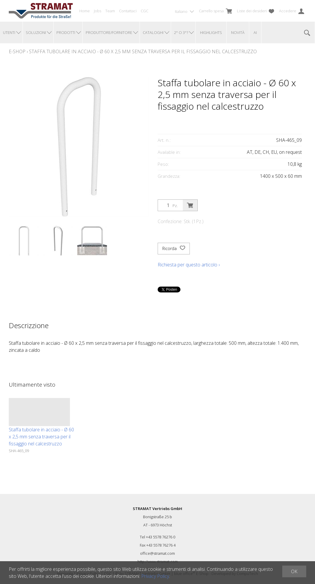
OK (294, 571)
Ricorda (173, 248)
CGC (144, 10)
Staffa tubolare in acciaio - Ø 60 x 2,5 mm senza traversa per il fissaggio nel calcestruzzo (143, 51)
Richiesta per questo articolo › (189, 264)
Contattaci (128, 10)
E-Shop (17, 51)
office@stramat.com (157, 553)
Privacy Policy (155, 576)
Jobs (97, 10)
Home (84, 10)
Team (110, 10)
